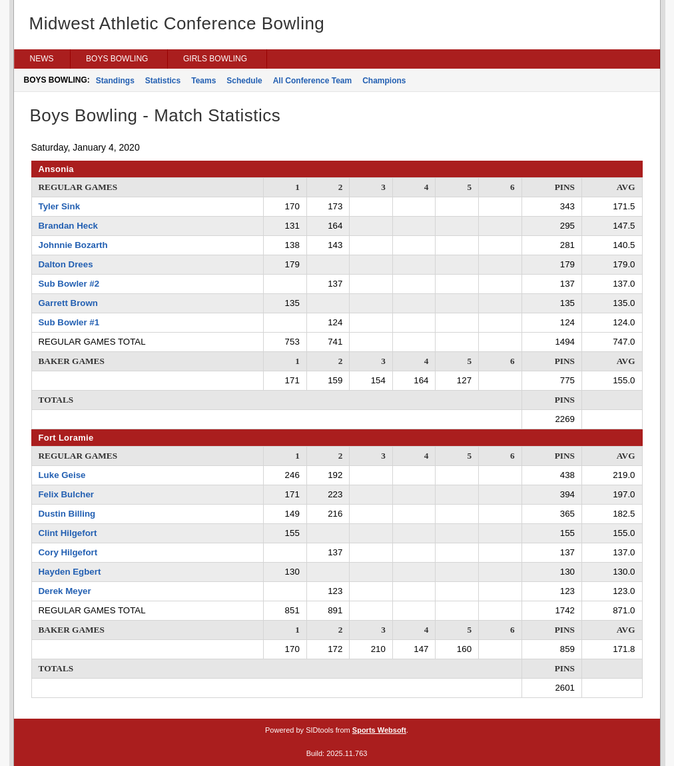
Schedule (244, 80)
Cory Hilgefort (68, 552)
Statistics (162, 80)
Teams (203, 80)
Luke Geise (62, 475)
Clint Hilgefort (68, 533)
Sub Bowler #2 (69, 284)
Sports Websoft (379, 730)
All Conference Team (312, 80)
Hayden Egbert (70, 572)
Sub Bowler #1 (69, 322)
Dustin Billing (67, 514)
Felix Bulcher (67, 494)
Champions (384, 80)
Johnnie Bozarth (73, 245)
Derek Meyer (65, 591)
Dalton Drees (66, 264)
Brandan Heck (68, 226)
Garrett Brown (68, 303)
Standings (115, 80)
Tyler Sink (60, 206)
